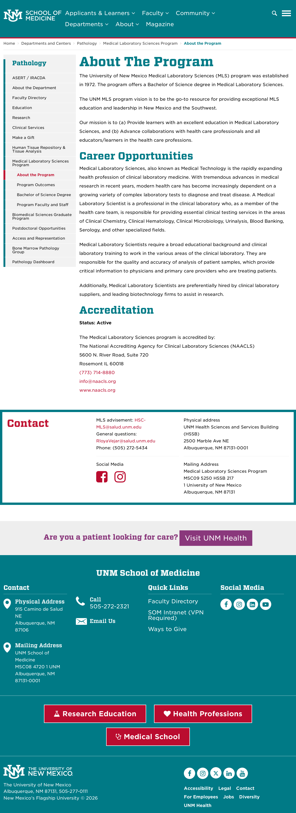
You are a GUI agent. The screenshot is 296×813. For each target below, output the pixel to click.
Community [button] (195, 13)
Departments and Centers (46, 43)
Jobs (228, 797)
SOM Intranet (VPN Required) (176, 615)
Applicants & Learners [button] (100, 13)
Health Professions (203, 714)
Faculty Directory (29, 98)
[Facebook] (226, 604)
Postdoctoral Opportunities (38, 228)
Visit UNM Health (216, 538)
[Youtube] (265, 604)
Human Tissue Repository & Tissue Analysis (38, 149)
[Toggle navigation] (286, 13)
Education (22, 108)
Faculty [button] (155, 13)
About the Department (34, 88)
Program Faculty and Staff (42, 205)
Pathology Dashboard (33, 262)
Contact (245, 788)
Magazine (160, 24)
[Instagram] (239, 604)
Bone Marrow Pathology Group (35, 250)
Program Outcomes (36, 185)
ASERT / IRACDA (28, 78)
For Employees (201, 797)
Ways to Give (167, 629)
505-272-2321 (109, 606)
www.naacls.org (97, 390)
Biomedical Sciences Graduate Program (42, 216)
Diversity (249, 797)
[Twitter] (216, 773)
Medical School (148, 736)
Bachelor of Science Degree (44, 195)
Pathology (87, 43)
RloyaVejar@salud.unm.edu (125, 440)
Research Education (95, 714)
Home (9, 43)
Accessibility (198, 788)
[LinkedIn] (252, 604)
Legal (224, 788)
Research (21, 118)
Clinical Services (28, 128)
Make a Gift (23, 138)
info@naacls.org (97, 381)
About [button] (127, 24)
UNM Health (197, 805)
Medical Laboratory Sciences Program (140, 43)
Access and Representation (38, 238)
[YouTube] (242, 773)
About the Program (202, 43)
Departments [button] (86, 24)
